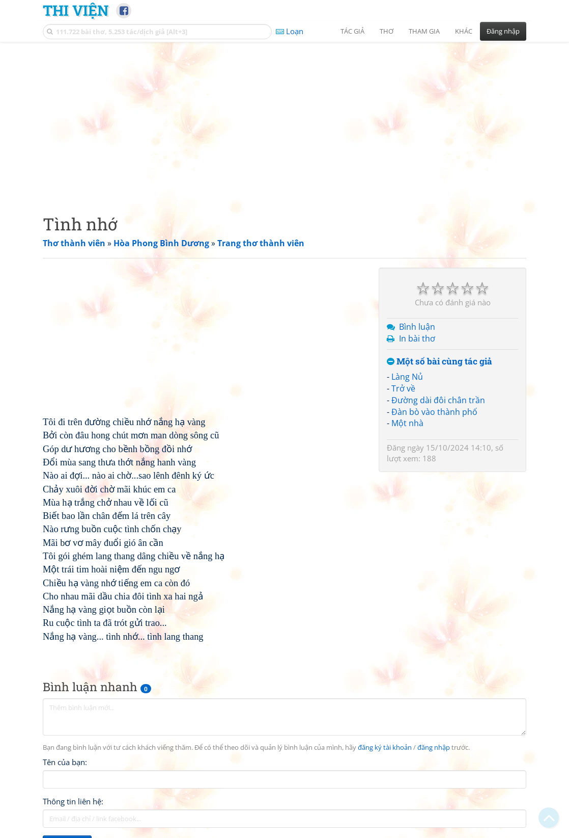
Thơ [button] (386, 31)
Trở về (403, 388)
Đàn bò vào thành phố (434, 411)
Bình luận (417, 326)
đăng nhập (433, 747)
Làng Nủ (407, 376)
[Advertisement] (284, 119)
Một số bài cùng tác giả (439, 361)
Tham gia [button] (424, 31)
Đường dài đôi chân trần (438, 400)
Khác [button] (463, 31)
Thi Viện (75, 10)
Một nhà (407, 423)
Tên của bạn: (65, 762)
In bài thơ (417, 338)
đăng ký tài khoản (385, 747)
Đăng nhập (503, 31)
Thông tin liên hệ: (73, 801)
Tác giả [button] (352, 31)
